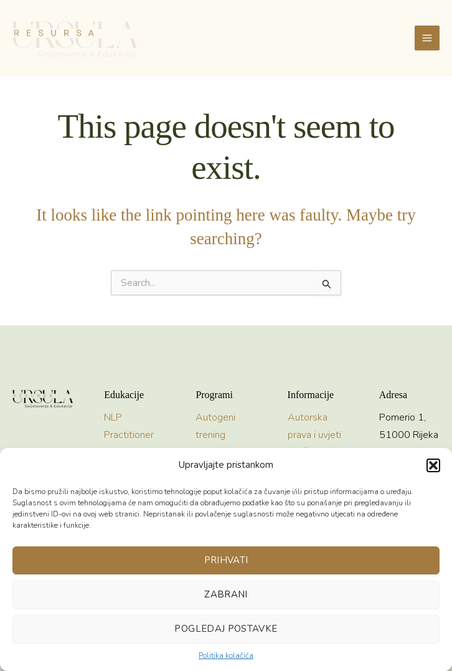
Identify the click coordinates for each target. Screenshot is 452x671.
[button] (433, 465)
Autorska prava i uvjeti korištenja (314, 434)
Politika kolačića (226, 655)
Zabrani (226, 594)
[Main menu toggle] (427, 38)
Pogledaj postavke (225, 628)
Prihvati (226, 560)
